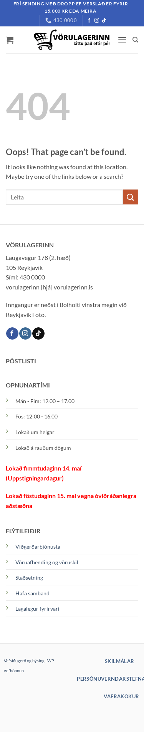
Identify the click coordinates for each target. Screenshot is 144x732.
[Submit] (130, 197)
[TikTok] (104, 20)
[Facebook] (89, 20)
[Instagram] (96, 20)
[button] (9, 39)
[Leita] (135, 40)
